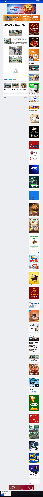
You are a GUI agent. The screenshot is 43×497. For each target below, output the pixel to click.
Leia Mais (5, 493)
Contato (30, 483)
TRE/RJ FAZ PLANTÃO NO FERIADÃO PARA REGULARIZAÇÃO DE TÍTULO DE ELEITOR (7, 90)
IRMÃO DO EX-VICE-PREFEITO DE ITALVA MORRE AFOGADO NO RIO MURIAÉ (35, 350)
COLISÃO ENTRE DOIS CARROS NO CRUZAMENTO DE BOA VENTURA (15, 90)
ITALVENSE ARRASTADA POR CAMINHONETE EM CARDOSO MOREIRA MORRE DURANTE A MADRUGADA (36, 346)
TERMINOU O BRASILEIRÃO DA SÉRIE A (34, 339)
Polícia (30, 392)
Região (35, 392)
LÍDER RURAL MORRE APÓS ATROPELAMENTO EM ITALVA (36, 343)
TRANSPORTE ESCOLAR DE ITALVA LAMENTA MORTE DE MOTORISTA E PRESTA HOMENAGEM (23, 90)
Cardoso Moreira (31, 391)
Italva (37, 391)
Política (33, 392)
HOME (4, 0)
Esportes (35, 391)
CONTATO (6, 0)
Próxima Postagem (26, 97)
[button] (37, 2)
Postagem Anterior (6, 97)
